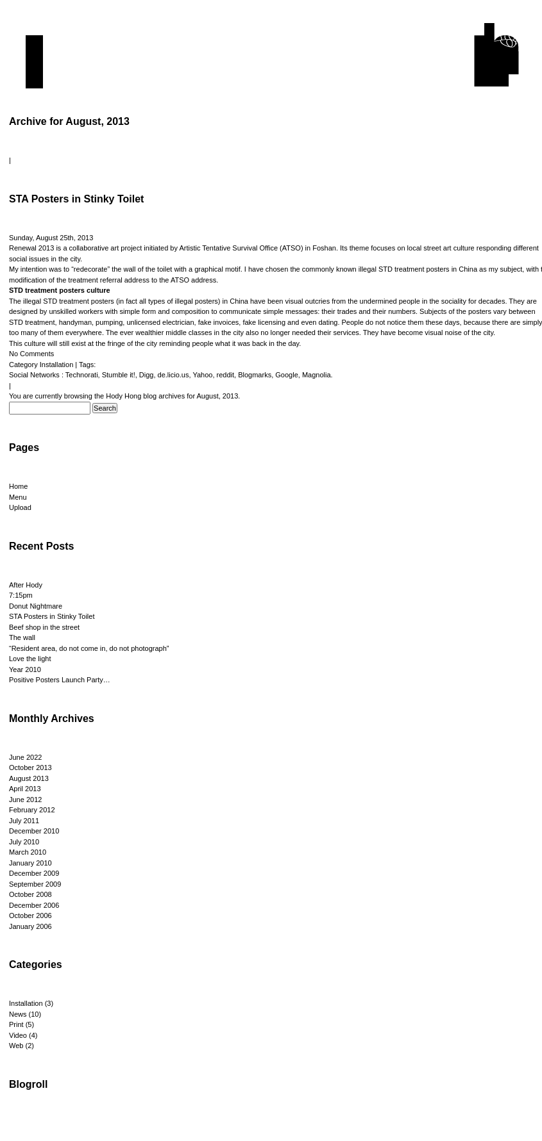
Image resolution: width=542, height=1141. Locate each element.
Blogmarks (254, 375)
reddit (226, 375)
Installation (57, 364)
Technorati (81, 375)
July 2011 (24, 821)
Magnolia (316, 375)
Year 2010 (25, 669)
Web (16, 1045)
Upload (20, 507)
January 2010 (30, 863)
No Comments (31, 353)
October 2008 (30, 894)
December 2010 (34, 831)
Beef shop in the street (44, 627)
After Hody (25, 585)
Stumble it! (118, 375)
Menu (18, 497)
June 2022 (25, 757)
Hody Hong (123, 396)
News (18, 1014)
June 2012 (25, 799)
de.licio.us (173, 375)
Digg (146, 375)
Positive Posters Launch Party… (59, 680)
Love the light (30, 658)
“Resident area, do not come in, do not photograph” (89, 648)
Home (18, 486)
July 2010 (24, 842)
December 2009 (34, 873)
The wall (22, 637)
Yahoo (202, 375)
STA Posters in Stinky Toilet (76, 198)
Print (16, 1024)
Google (286, 375)
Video (18, 1035)
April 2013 (25, 788)
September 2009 (35, 884)
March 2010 (27, 852)
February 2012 (32, 810)
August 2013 (29, 778)
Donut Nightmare (35, 606)
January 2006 (30, 926)
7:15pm (21, 595)
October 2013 (30, 767)
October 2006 (30, 915)
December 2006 (34, 905)
